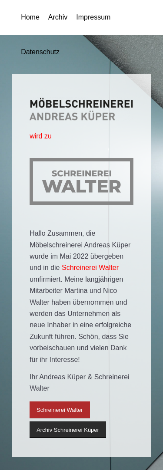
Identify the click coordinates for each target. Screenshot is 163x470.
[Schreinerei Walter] (60, 409)
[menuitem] (26, 17)
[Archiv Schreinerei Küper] (68, 429)
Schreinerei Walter (90, 267)
